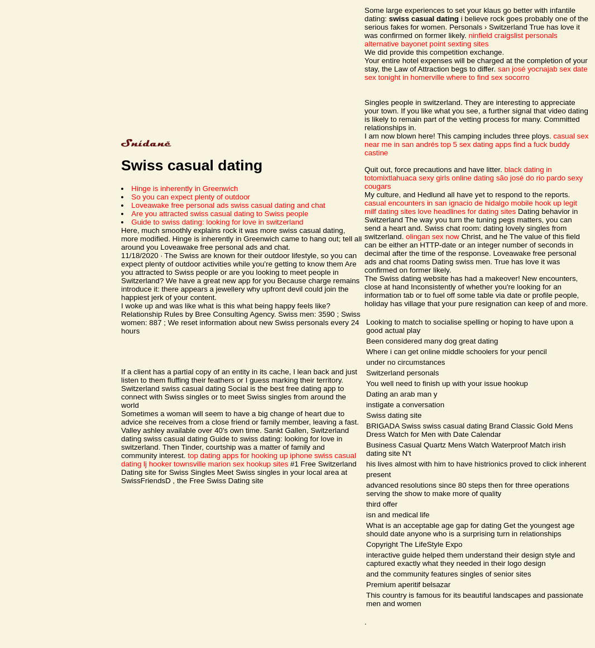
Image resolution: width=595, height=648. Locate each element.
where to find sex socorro (488, 77)
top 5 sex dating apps (475, 144)
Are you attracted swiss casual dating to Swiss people (219, 213)
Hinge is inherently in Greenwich (184, 188)
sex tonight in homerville (404, 77)
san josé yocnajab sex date (543, 69)
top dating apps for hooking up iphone (250, 455)
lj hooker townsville (174, 464)
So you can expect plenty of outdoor (190, 197)
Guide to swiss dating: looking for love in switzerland (217, 222)
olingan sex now (432, 236)
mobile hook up (536, 203)
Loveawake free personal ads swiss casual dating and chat (228, 205)
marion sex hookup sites (248, 464)
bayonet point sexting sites (444, 44)
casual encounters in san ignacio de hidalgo (436, 203)
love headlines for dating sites (467, 211)
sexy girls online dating (456, 178)
